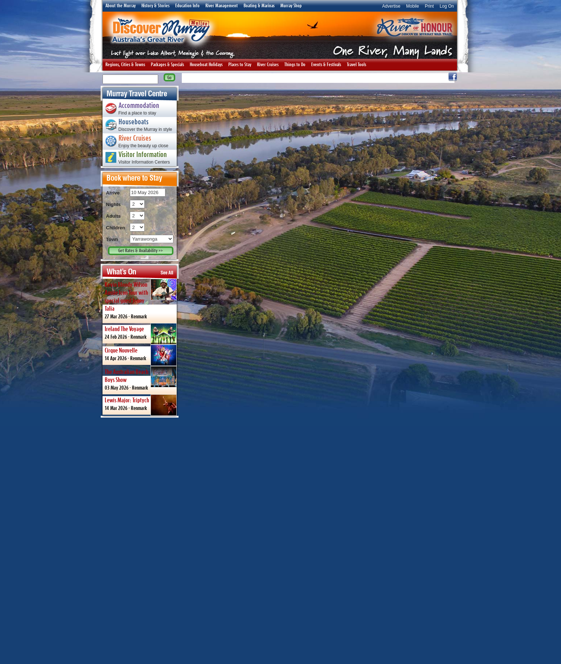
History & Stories (155, 6)
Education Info (187, 6)
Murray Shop (291, 6)
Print (429, 6)
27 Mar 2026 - (141, 299)
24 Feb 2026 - (141, 333)
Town (112, 239)
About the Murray (120, 6)
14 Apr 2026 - (141, 355)
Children (115, 227)
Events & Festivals (326, 65)
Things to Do (294, 65)
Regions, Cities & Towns (125, 65)
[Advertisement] (140, 540)
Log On (447, 6)
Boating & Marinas (259, 6)
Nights (113, 204)
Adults (113, 216)
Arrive (113, 193)
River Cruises (268, 65)
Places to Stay (239, 65)
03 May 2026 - (141, 378)
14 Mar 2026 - (141, 404)
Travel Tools (356, 65)
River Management (221, 6)
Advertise (391, 6)
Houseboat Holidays (206, 65)
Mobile (412, 6)
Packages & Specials (167, 65)
